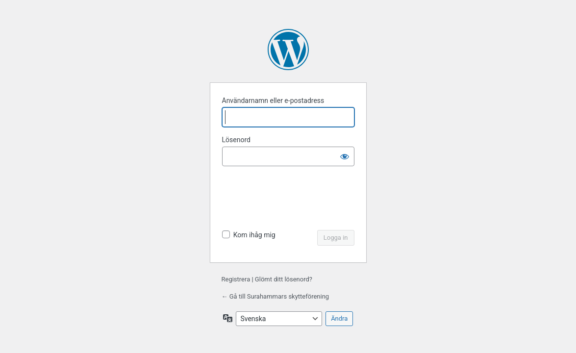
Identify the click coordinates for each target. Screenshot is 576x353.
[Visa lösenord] (344, 156)
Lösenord (236, 140)
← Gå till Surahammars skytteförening (275, 296)
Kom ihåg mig (254, 235)
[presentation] (289, 199)
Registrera (236, 279)
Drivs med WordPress (288, 49)
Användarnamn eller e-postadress (273, 100)
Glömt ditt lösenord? (283, 279)
